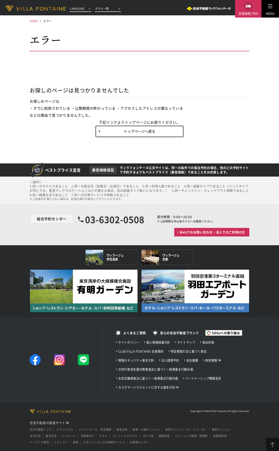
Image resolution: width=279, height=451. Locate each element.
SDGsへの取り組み (226, 333)
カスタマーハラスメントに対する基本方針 (146, 387)
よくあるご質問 (134, 333)
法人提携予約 (170, 360)
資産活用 (121, 429)
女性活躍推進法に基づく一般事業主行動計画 (148, 378)
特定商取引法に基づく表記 (189, 351)
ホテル (103, 436)
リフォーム (69, 436)
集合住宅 (51, 436)
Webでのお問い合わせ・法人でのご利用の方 (212, 232)
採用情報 (211, 360)
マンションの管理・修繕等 (191, 436)
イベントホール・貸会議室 (95, 429)
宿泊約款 (208, 342)
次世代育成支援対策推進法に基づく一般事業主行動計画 (155, 369)
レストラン (61, 442)
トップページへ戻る (139, 131)
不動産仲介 (87, 436)
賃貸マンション (221, 429)
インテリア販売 (39, 442)
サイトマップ (186, 342)
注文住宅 (35, 436)
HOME (34, 21)
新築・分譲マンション (146, 429)
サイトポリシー (128, 342)
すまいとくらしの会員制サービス (104, 442)
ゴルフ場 (148, 436)
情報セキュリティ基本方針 (136, 360)
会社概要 (192, 360)
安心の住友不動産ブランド (179, 333)
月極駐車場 (220, 436)
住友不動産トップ (41, 429)
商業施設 (164, 436)
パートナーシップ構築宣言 (203, 378)
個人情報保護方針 (158, 342)
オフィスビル (65, 429)
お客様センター (139, 442)
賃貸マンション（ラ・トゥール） (186, 429)
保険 (75, 442)
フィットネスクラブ (125, 436)
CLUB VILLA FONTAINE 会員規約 (141, 351)
